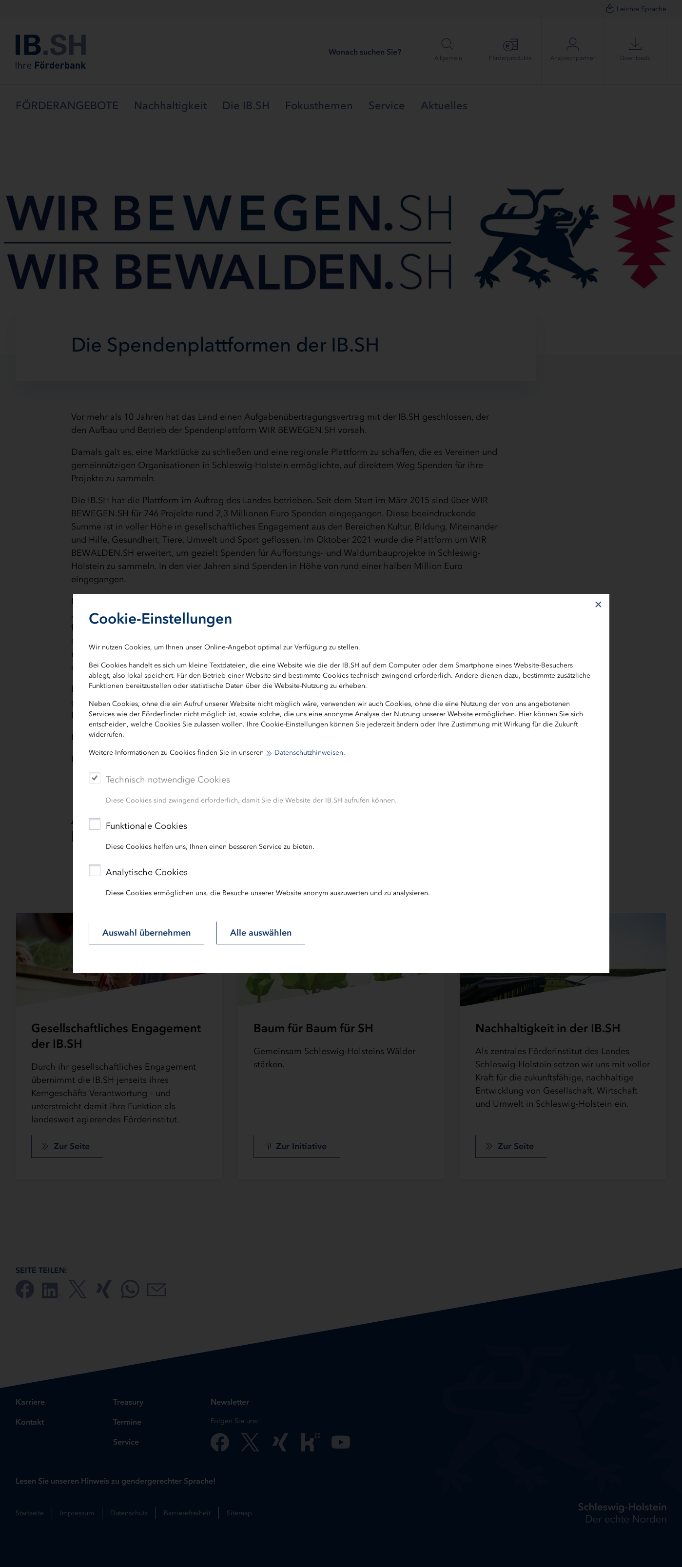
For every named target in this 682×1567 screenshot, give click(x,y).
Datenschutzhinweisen (308, 752)
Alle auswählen (261, 932)
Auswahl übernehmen (146, 932)
